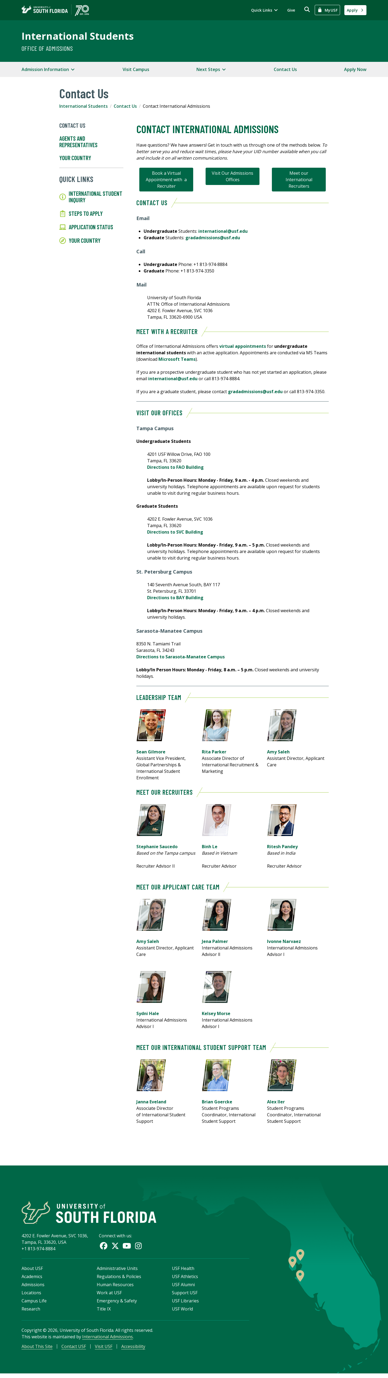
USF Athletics (185, 1280)
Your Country (75, 158)
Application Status (86, 227)
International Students (78, 36)
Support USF (185, 1296)
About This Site (37, 1350)
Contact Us (285, 69)
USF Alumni (183, 1288)
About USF (32, 1272)
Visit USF (103, 1350)
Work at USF (109, 1296)
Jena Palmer (215, 941)
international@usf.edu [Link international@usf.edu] (173, 379)
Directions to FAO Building (175, 467)
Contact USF (73, 1350)
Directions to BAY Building (175, 598)
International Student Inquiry (90, 196)
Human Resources (115, 1288)
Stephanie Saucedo (157, 847)
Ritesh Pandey (282, 847)
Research (31, 1312)
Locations (31, 1296)
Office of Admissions (47, 48)
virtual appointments (242, 346)
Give (291, 10)
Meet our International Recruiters (299, 179)
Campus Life (34, 1304)
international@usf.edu (223, 231)
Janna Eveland (151, 1102)
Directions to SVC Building (175, 532)
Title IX (104, 1312)
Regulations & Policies (119, 1280)
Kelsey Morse (216, 1013)
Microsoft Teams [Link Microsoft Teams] (177, 359)
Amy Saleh (278, 752)
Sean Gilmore (150, 752)
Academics (32, 1280)
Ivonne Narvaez (284, 941)
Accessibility (133, 1350)
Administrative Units (117, 1272)
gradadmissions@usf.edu (212, 238)
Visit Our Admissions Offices (232, 176)
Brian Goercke (217, 1102)
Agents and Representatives (78, 141)
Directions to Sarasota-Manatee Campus (180, 657)
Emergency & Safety (117, 1304)
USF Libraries (185, 1304)
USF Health (183, 1272)
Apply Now (355, 69)
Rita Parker (214, 752)
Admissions (33, 1288)
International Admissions (107, 1340)
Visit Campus (136, 69)
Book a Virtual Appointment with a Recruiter (166, 179)
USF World (182, 1312)
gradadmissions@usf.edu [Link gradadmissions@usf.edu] (255, 392)
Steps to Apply (81, 213)
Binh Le (209, 847)
